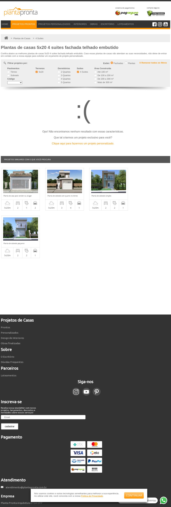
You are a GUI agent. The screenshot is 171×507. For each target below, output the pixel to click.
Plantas (130, 63)
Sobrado (13, 75)
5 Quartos (64, 82)
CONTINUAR (134, 495)
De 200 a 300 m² (104, 79)
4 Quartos (64, 79)
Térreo (12, 72)
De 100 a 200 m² (104, 75)
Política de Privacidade (92, 496)
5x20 (39, 72)
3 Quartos (64, 75)
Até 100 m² (101, 72)
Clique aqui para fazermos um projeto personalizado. (83, 143)
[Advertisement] (85, 239)
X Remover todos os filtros (153, 63)
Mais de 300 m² (103, 82)
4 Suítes (82, 72)
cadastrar (9, 379)
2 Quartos (64, 72)
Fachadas (117, 63)
